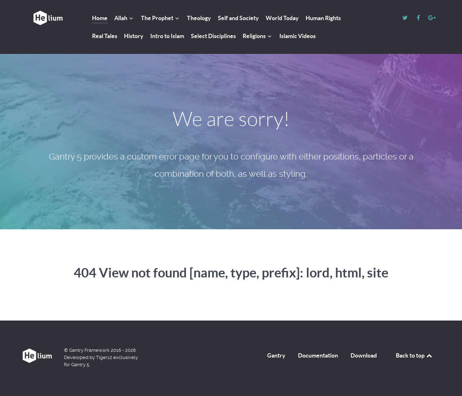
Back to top (414, 355)
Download (364, 355)
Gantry (276, 355)
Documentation (318, 355)
